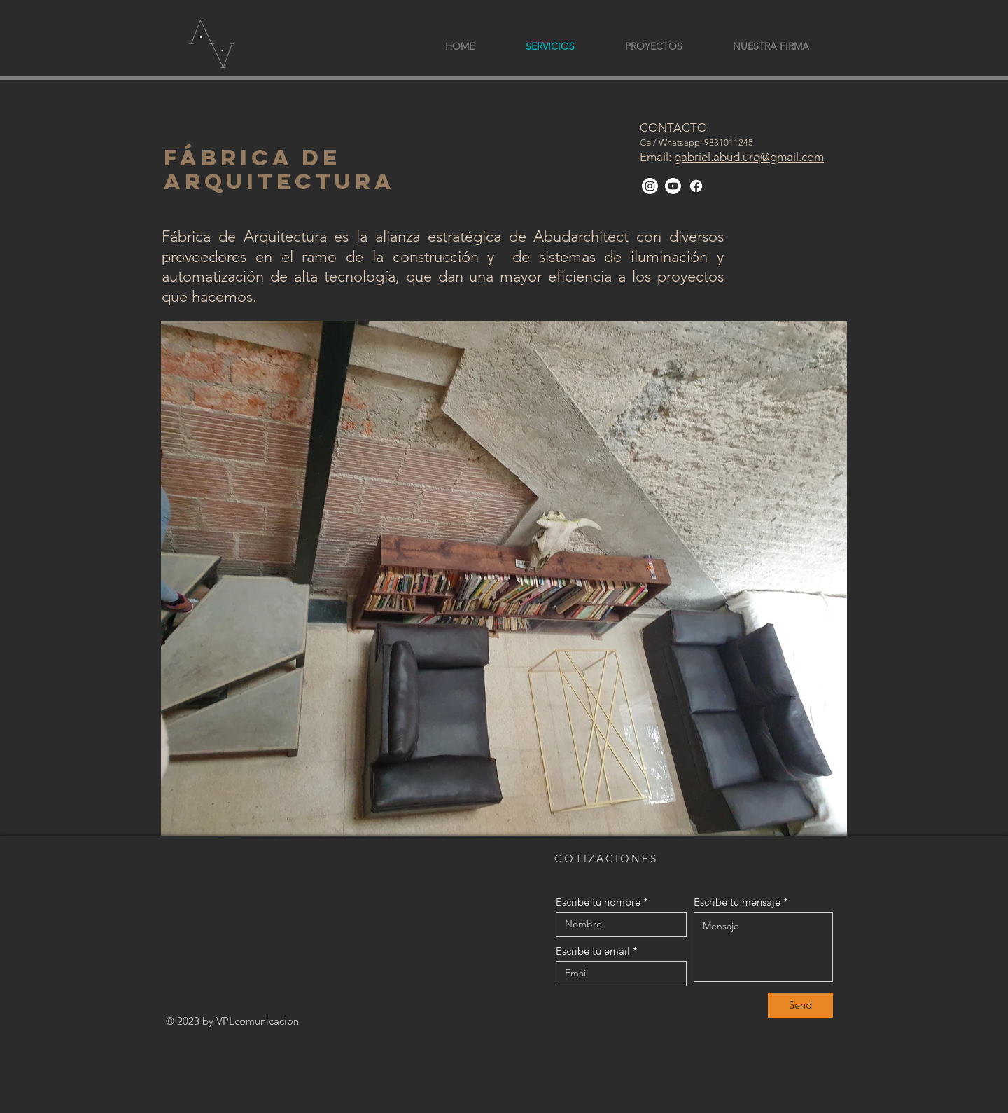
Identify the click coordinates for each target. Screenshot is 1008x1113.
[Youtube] (673, 186)
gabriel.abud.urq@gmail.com (749, 157)
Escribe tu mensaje (737, 902)
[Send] (800, 1005)
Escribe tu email (593, 951)
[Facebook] (696, 186)
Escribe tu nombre (598, 902)
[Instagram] (650, 186)
